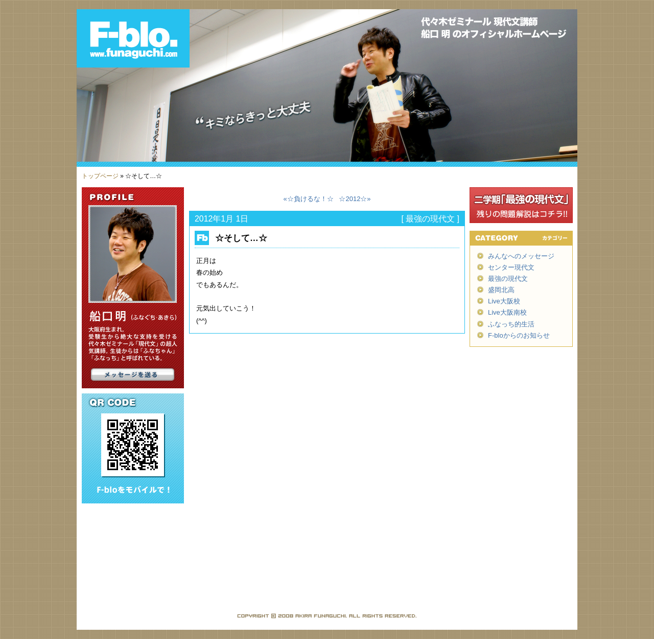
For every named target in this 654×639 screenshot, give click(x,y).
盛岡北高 (501, 290)
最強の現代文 (430, 218)
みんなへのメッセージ (521, 256)
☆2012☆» (354, 199)
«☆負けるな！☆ (308, 199)
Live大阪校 (504, 301)
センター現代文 (511, 267)
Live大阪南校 (507, 312)
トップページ (100, 176)
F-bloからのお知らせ (519, 335)
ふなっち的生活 (511, 324)
